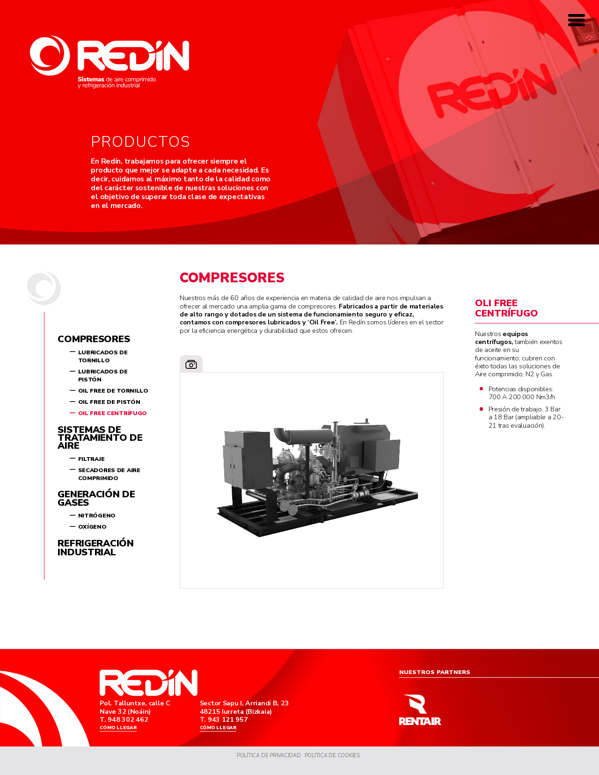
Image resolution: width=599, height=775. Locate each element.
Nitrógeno (97, 515)
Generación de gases (96, 498)
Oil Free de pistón (109, 402)
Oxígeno (92, 527)
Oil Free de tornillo (113, 391)
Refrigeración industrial (95, 548)
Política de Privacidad (266, 764)
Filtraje (91, 459)
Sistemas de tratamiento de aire (100, 437)
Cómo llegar (120, 732)
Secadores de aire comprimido (109, 474)
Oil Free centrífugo (112, 413)
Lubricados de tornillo (103, 356)
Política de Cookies (335, 764)
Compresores (94, 339)
